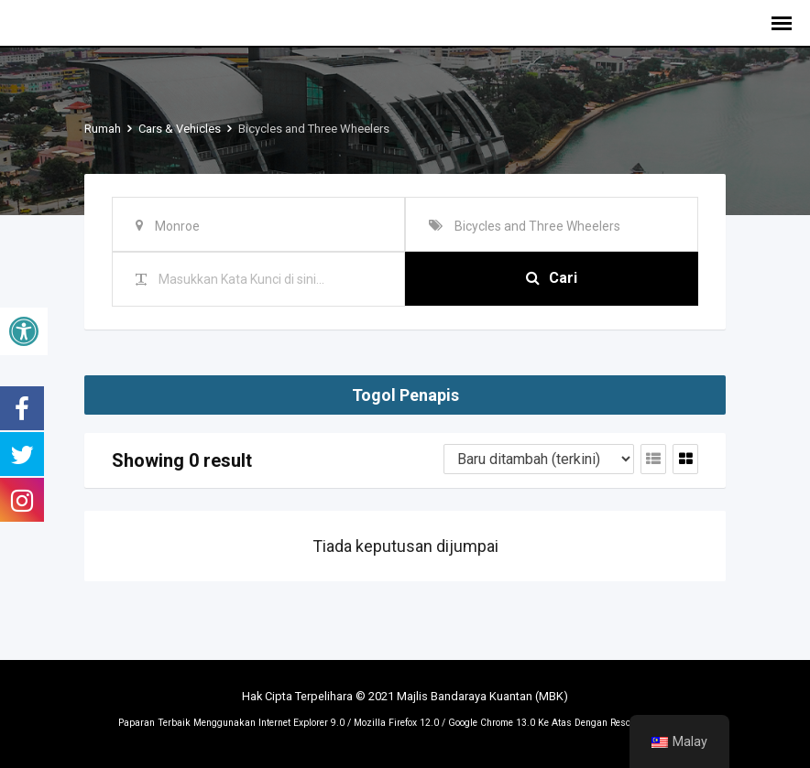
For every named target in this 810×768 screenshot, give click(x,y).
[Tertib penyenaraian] (538, 459)
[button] (24, 331)
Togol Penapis (405, 395)
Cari (551, 278)
